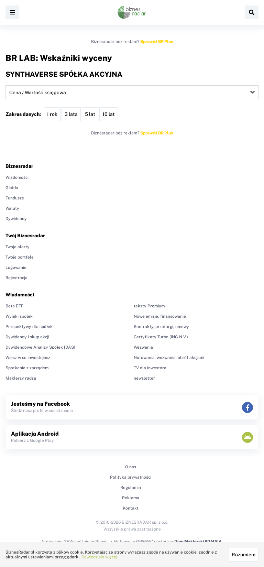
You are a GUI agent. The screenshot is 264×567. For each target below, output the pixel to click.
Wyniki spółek (19, 316)
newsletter (144, 378)
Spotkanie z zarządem (27, 368)
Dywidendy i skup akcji (27, 337)
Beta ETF (14, 306)
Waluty (12, 208)
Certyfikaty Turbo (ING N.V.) (161, 337)
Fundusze (15, 198)
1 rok (52, 114)
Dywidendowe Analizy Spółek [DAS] (40, 347)
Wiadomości (17, 177)
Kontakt (131, 508)
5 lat (90, 114)
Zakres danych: (23, 114)
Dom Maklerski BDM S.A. (198, 541)
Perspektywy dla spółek (29, 326)
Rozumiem (243, 554)
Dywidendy (16, 218)
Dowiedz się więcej (99, 557)
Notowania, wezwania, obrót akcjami (169, 357)
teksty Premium (149, 306)
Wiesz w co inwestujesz (28, 357)
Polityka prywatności (130, 477)
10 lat (108, 114)
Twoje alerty (18, 246)
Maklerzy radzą (21, 378)
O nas (130, 467)
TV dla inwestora (150, 368)
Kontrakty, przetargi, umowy (161, 326)
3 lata (71, 114)
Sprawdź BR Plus (156, 41)
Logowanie (16, 267)
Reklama (130, 497)
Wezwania (143, 347)
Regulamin (130, 487)
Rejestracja (17, 277)
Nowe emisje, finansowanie (160, 316)
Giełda (12, 187)
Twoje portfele (20, 257)
